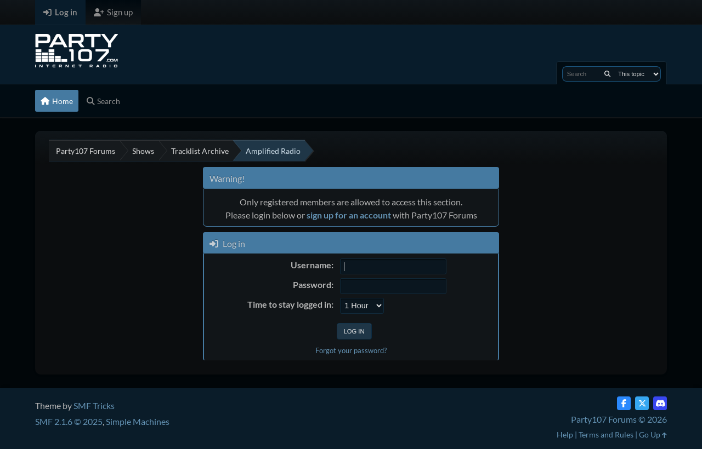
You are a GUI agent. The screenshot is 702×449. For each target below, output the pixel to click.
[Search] (607, 74)
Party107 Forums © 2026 (619, 419)
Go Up (653, 434)
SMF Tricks (94, 405)
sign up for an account (349, 215)
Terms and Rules (606, 434)
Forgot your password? (351, 350)
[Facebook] (624, 403)
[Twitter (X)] (642, 403)
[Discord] (660, 403)
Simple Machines (137, 421)
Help (565, 434)
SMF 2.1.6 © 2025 (69, 421)
